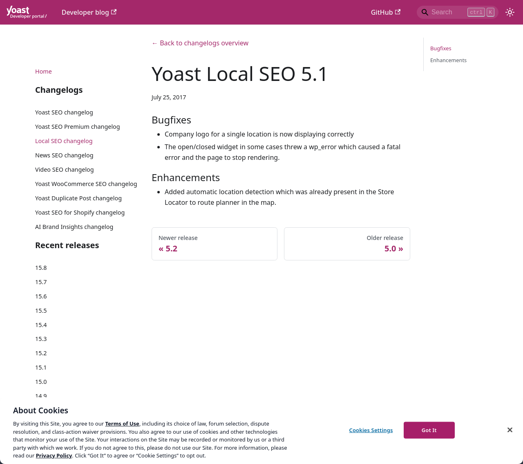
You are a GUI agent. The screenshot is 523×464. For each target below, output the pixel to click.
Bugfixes (440, 48)
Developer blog (89, 12)
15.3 (41, 339)
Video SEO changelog (64, 169)
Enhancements (448, 60)
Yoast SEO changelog (64, 112)
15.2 (41, 353)
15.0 (41, 382)
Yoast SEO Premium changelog (77, 126)
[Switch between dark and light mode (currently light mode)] (509, 12)
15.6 (41, 296)
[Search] (457, 12)
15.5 (41, 310)
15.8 (41, 267)
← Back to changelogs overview (200, 42)
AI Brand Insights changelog (74, 227)
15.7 (41, 282)
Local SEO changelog (64, 141)
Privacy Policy (54, 455)
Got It (429, 429)
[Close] (510, 430)
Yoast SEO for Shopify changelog (80, 212)
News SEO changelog (64, 155)
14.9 (41, 396)
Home (43, 71)
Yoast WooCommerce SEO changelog (86, 184)
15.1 (41, 367)
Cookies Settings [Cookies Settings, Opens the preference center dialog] (371, 429)
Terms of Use (122, 423)
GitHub (385, 12)
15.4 (41, 325)
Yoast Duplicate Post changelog (78, 198)
